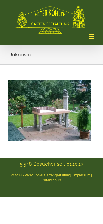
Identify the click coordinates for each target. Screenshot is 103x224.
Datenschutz (51, 180)
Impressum (81, 175)
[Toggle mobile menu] (92, 36)
